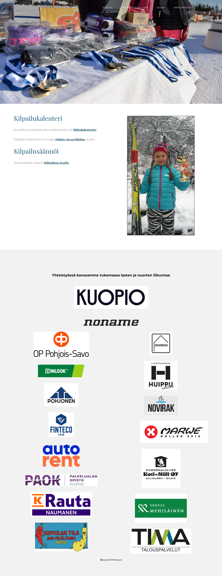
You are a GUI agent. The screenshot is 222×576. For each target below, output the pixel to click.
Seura (161, 7)
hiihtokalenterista (84, 129)
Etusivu (108, 7)
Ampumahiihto (183, 7)
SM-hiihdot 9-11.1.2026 (135, 7)
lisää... (206, 7)
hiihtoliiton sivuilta (56, 162)
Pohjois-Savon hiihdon (70, 139)
